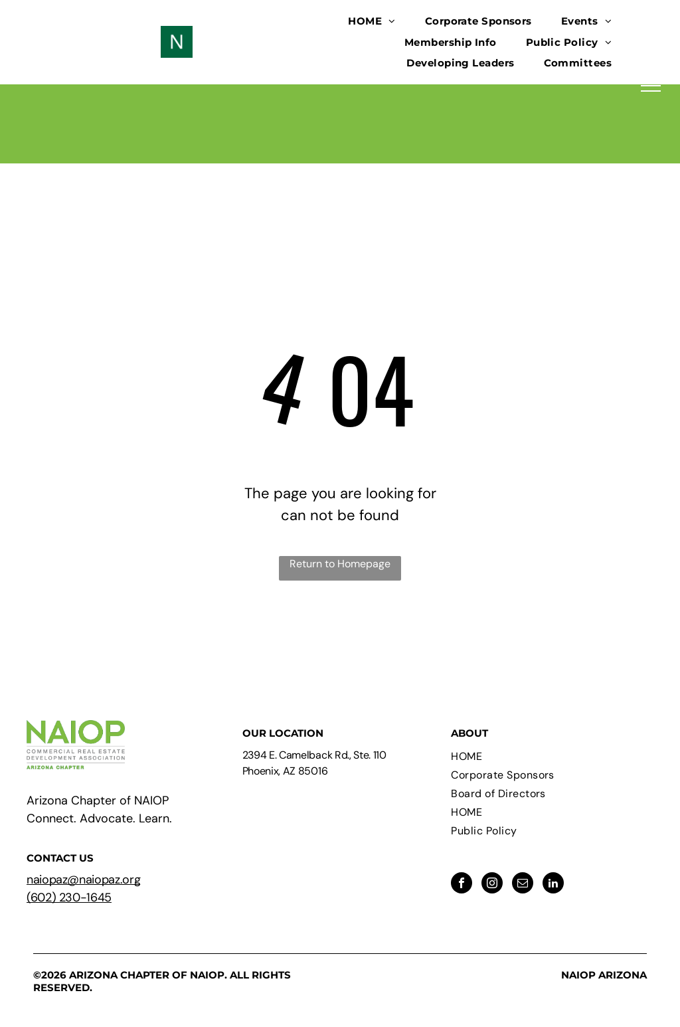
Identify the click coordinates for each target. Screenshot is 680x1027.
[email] (522, 884)
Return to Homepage (340, 564)
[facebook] (461, 884)
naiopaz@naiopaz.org (83, 879)
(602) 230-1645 (69, 897)
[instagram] (492, 884)
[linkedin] (553, 884)
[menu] (651, 85)
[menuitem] (371, 21)
